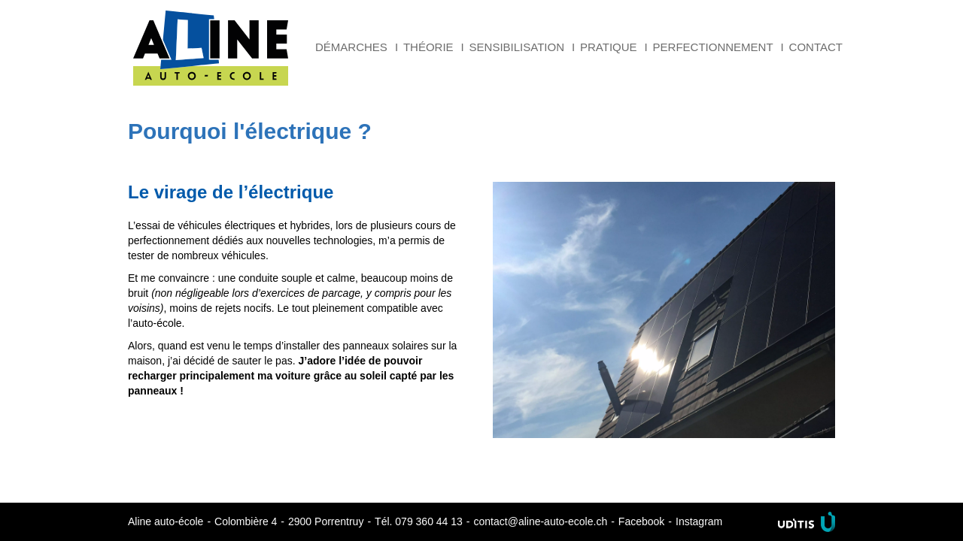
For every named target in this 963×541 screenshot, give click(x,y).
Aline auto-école (210, 48)
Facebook (641, 521)
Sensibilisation (516, 47)
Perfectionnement (713, 47)
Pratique (608, 47)
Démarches (351, 47)
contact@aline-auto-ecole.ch (541, 521)
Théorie (428, 47)
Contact (816, 47)
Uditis (806, 522)
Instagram (699, 521)
